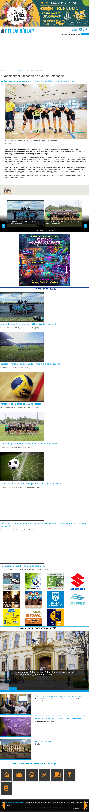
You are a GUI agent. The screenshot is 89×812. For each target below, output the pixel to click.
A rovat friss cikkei (43, 289)
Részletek (76, 808)
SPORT (22, 70)
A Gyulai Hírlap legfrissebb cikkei (35, 629)
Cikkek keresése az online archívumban (32, 764)
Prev (12, 682)
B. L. (16, 70)
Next (86, 682)
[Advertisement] (44, 50)
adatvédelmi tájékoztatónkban (14, 802)
